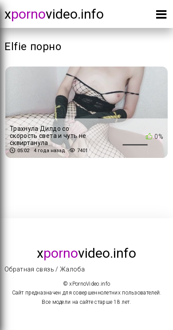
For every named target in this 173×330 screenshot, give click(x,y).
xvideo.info (54, 14)
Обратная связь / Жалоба (44, 269)
